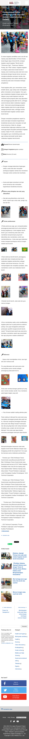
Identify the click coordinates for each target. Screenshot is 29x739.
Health (16, 23)
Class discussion (19, 644)
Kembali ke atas (5, 535)
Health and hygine (8, 23)
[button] (26, 2)
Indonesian (5, 531)
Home (4, 717)
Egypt (13, 25)
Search (24, 626)
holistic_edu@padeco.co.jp (7, 643)
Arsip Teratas (11, 717)
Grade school (19, 650)
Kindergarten (6, 25)
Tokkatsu (17, 663)
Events (17, 642)
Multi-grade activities (20, 636)
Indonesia (17, 669)
